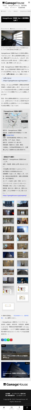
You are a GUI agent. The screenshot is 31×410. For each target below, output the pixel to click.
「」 (10, 74)
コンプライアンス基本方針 (19, 394)
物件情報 (24, 6)
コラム (6, 8)
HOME (4, 11)
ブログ (24, 29)
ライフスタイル (19, 29)
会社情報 (7, 394)
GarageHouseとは (14, 6)
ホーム (4, 408)
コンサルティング (21, 395)
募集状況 (16, 11)
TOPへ (27, 408)
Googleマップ (19, 408)
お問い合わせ (12, 408)
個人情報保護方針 (10, 395)
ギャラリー (13, 8)
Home (5, 6)
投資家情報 (21, 8)
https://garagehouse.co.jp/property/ (15, 196)
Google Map (10, 135)
